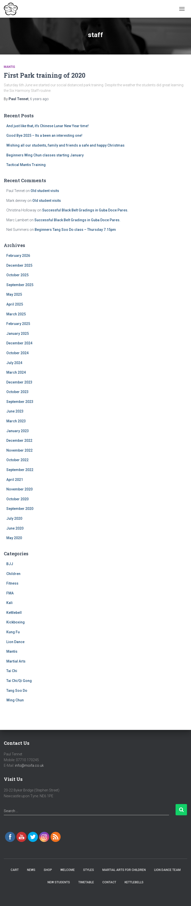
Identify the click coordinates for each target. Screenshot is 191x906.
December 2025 (19, 265)
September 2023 (19, 402)
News (31, 870)
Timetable (86, 882)
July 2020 (14, 518)
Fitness (12, 583)
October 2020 (17, 499)
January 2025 (17, 334)
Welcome (67, 870)
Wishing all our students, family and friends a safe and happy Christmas (65, 145)
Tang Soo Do (16, 691)
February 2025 (18, 324)
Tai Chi (11, 671)
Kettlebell (14, 613)
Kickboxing (15, 622)
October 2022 (17, 460)
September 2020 (19, 509)
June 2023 (14, 411)
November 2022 (19, 450)
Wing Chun (15, 700)
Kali (9, 603)
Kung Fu (13, 632)
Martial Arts (16, 661)
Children (13, 574)
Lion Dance (15, 642)
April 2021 (14, 480)
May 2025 (14, 294)
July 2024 (14, 363)
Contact (109, 882)
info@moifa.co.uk (29, 765)
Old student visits (45, 191)
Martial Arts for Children (124, 870)
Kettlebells (134, 882)
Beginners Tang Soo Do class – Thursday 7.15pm (75, 230)
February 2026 (18, 256)
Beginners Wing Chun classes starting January (45, 155)
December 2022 (19, 440)
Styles (88, 870)
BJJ (9, 564)
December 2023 (19, 382)
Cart (15, 870)
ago (39, 99)
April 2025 (14, 304)
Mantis (9, 67)
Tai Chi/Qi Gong (19, 681)
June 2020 (14, 528)
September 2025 (19, 285)
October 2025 (17, 275)
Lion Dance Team (167, 870)
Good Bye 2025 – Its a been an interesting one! (44, 135)
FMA (10, 593)
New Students (58, 882)
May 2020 (14, 538)
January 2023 (17, 431)
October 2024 (17, 353)
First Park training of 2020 (44, 75)
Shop (48, 870)
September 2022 (19, 470)
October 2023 (17, 392)
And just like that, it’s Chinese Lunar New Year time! (47, 126)
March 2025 (16, 314)
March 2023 (16, 421)
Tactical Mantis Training (26, 165)
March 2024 (16, 372)
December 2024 (19, 343)
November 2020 (19, 489)
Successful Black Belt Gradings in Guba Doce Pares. (85, 210)
